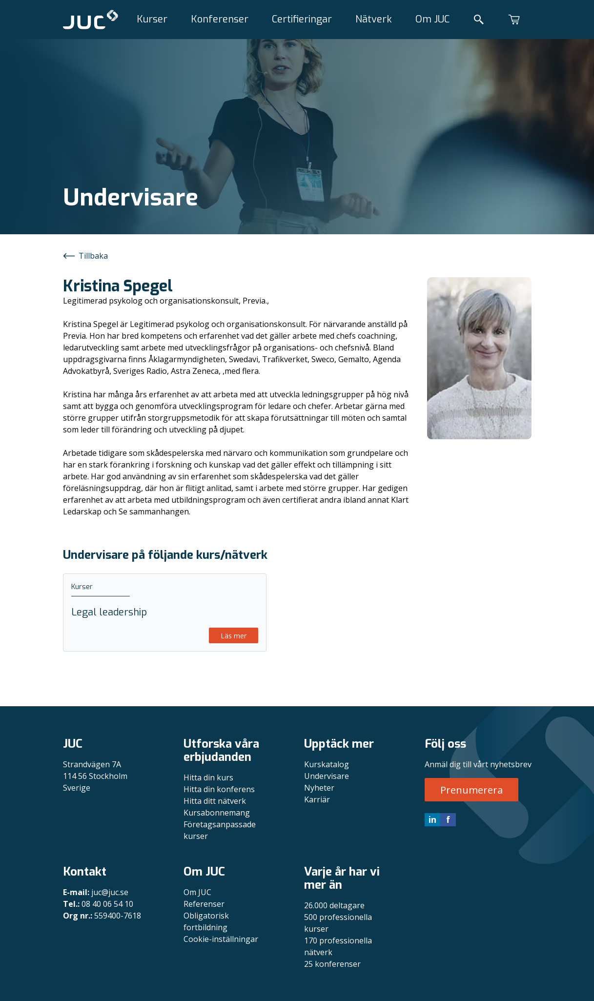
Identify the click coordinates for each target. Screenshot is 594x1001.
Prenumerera (471, 790)
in (432, 819)
